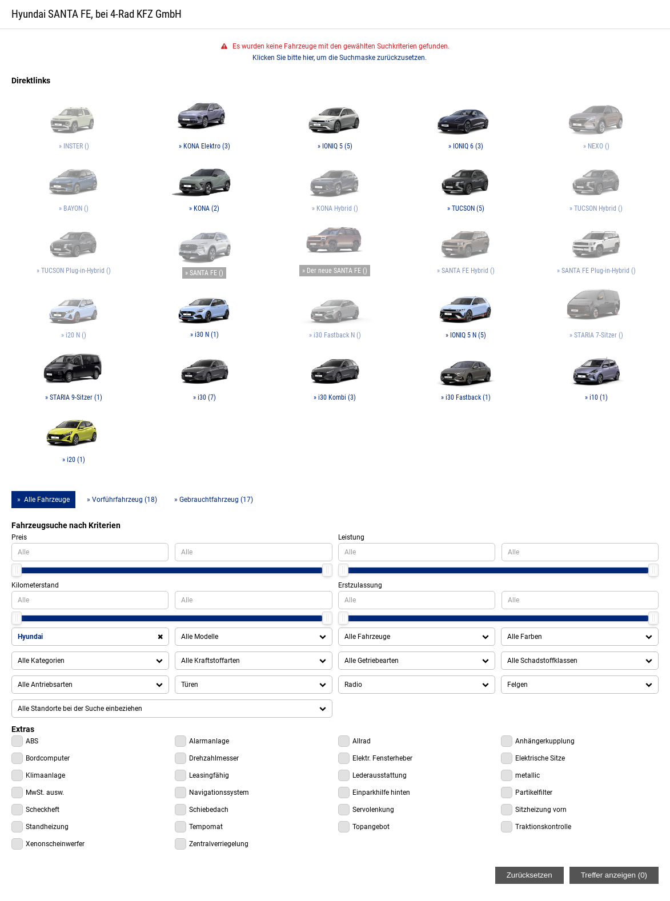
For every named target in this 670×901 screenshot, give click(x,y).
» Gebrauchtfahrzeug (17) (213, 500)
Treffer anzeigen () (614, 875)
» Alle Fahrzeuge (43, 500)
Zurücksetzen (529, 875)
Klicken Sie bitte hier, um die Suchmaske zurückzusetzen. (339, 58)
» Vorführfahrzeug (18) (122, 500)
